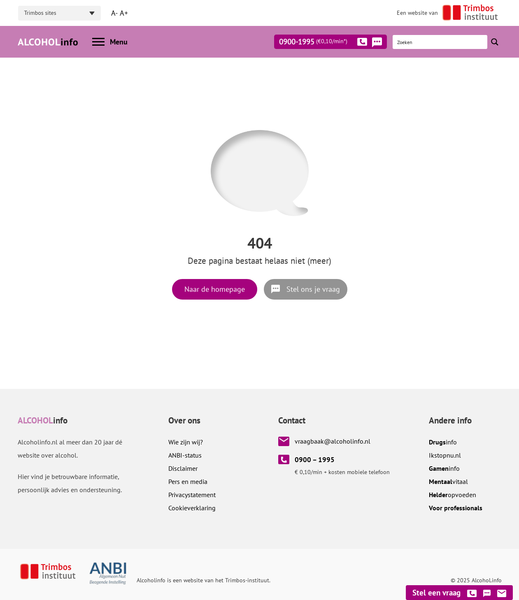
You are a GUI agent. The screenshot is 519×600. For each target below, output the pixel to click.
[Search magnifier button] (495, 42)
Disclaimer (183, 468)
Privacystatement (192, 495)
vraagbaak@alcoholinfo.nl (332, 441)
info (443, 442)
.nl (445, 455)
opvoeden (452, 495)
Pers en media (187, 481)
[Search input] (440, 42)
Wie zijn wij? (185, 442)
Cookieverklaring (192, 508)
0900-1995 (323, 43)
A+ (124, 13)
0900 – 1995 (315, 459)
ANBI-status (185, 455)
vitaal (448, 481)
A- (114, 13)
